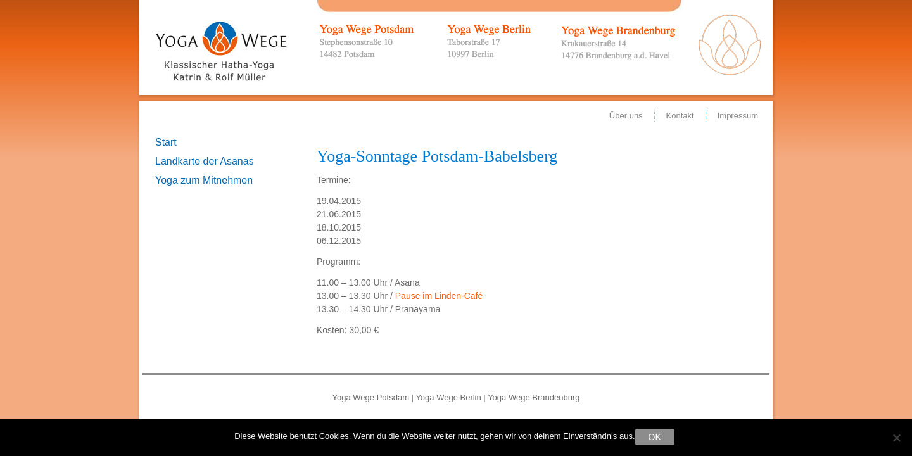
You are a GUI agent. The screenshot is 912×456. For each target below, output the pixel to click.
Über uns (626, 115)
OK (655, 437)
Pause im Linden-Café (439, 296)
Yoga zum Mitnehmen (204, 180)
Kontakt (680, 115)
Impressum (738, 115)
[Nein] (896, 437)
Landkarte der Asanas (204, 161)
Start (166, 142)
